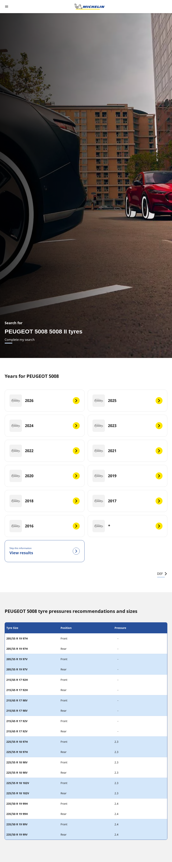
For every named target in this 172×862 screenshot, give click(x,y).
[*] (128, 526)
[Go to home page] (89, 6)
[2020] (45, 476)
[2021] (128, 451)
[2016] (45, 526)
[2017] (128, 501)
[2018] (45, 501)
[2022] (45, 451)
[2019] (128, 476)
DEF (162, 574)
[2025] (128, 401)
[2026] (45, 401)
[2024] (45, 426)
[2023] (128, 426)
